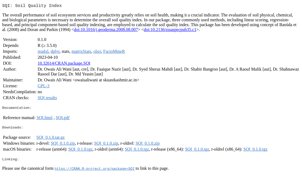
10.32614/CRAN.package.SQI (64, 64)
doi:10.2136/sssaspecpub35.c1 (170, 30)
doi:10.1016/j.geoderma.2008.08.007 (106, 30)
